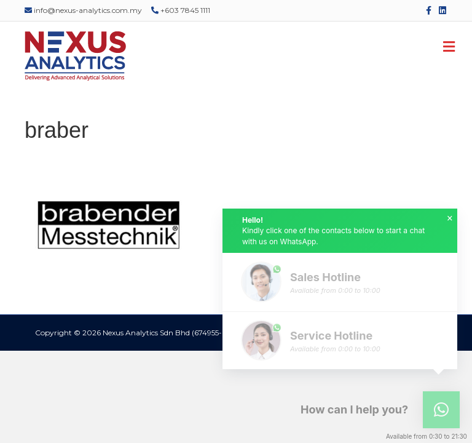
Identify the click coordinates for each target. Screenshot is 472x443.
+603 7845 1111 (180, 10)
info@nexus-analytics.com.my (83, 10)
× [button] (450, 218)
